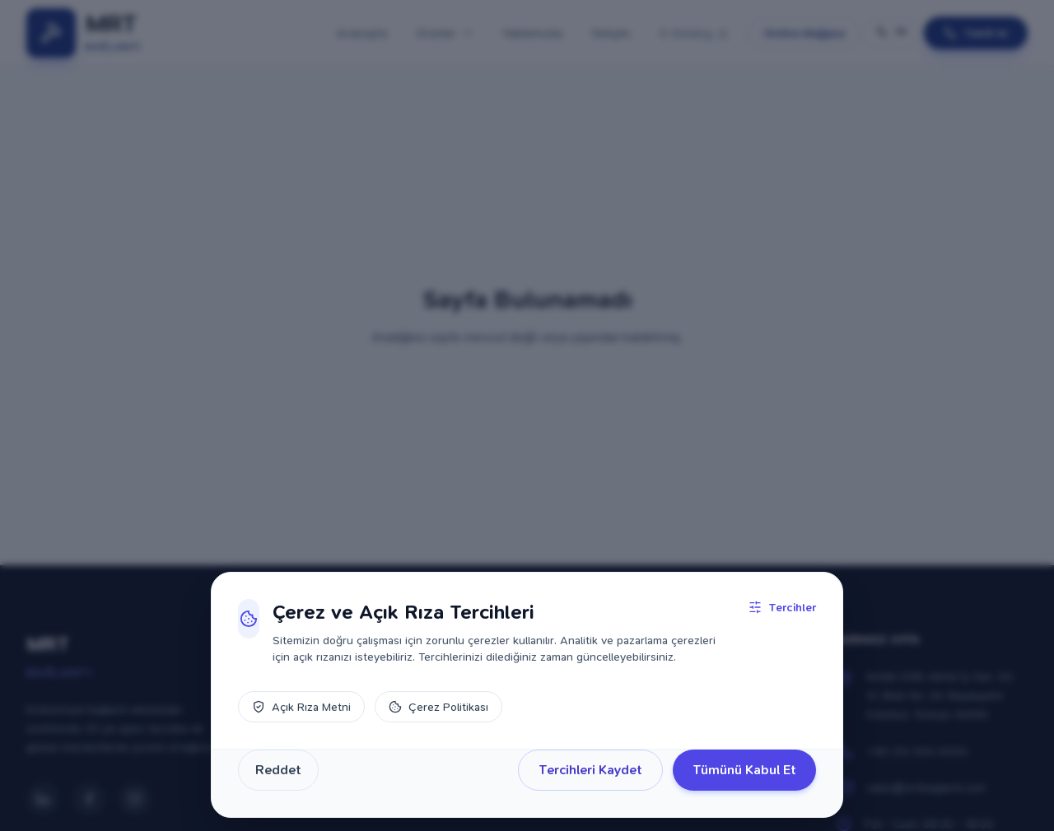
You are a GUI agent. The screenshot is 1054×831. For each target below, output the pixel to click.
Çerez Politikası (438, 706)
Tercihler (782, 607)
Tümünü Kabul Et (744, 769)
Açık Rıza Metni (301, 706)
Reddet (278, 769)
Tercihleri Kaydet (590, 769)
